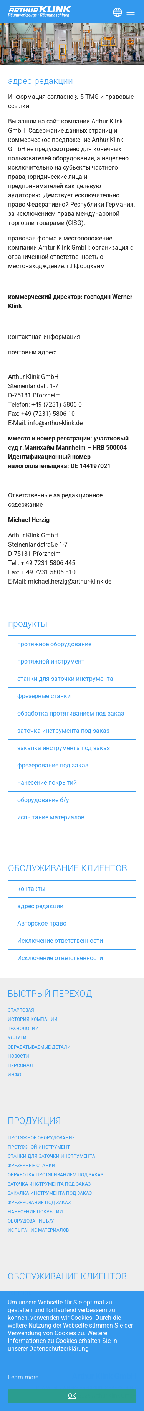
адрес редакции (40, 906)
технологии (23, 1028)
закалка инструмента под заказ (63, 748)
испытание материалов (50, 817)
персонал (20, 1065)
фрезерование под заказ (52, 765)
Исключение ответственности (60, 940)
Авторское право (41, 923)
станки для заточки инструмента (65, 678)
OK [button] (72, 1395)
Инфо (14, 1074)
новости (18, 1056)
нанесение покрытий (47, 782)
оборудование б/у (43, 800)
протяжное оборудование (54, 644)
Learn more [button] (23, 1377)
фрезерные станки (44, 696)
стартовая (21, 1010)
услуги (17, 1038)
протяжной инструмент (50, 661)
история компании (33, 1019)
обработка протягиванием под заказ (70, 713)
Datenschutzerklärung (59, 1348)
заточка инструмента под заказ (63, 730)
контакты (31, 888)
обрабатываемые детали (39, 1047)
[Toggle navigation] (116, 11)
